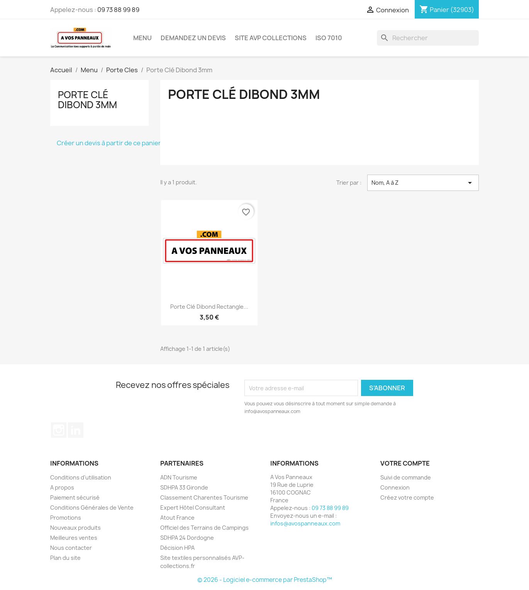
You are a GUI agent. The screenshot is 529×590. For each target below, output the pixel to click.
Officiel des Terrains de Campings (204, 527)
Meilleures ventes (73, 537)
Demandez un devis (193, 38)
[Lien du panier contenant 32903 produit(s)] (446, 9)
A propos (62, 487)
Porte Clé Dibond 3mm (87, 99)
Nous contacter (71, 547)
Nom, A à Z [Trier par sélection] (423, 182)
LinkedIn (75, 430)
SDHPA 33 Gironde (184, 487)
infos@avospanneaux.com (305, 523)
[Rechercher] (428, 38)
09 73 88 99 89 (118, 9)
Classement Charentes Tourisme (204, 497)
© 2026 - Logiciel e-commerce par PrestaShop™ (264, 580)
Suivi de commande (405, 477)
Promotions (65, 517)
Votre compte (405, 463)
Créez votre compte (407, 497)
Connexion (395, 487)
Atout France (177, 517)
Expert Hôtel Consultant (192, 507)
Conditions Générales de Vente (92, 507)
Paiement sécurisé (75, 497)
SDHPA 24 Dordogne (187, 537)
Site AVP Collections (271, 38)
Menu (142, 38)
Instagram (58, 430)
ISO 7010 (328, 38)
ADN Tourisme (178, 477)
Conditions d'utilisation (80, 477)
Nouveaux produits (75, 527)
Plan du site (65, 557)
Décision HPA (177, 547)
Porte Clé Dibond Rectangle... (209, 306)
